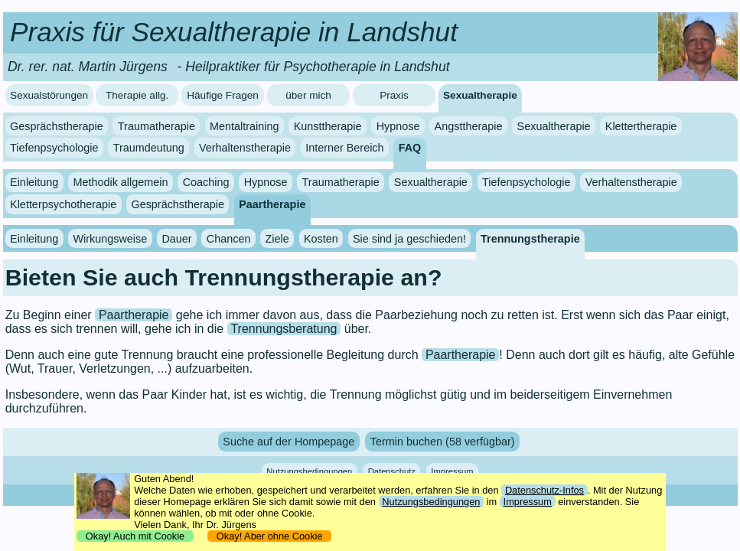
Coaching (206, 182)
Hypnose (398, 126)
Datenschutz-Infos (544, 490)
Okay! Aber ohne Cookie (269, 536)
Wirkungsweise (110, 239)
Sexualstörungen (49, 95)
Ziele (277, 239)
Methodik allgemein (120, 182)
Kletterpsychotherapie (63, 204)
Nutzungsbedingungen (309, 470)
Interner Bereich (344, 148)
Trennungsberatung (283, 328)
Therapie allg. (137, 95)
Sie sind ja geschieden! (409, 239)
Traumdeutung (148, 148)
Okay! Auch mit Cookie (135, 536)
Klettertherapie (641, 126)
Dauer (176, 239)
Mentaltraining (244, 126)
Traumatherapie (156, 126)
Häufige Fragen (223, 95)
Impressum (452, 470)
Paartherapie (272, 204)
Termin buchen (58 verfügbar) (442, 441)
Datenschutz (392, 470)
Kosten (321, 239)
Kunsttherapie (328, 126)
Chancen (229, 239)
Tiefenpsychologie (54, 148)
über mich (308, 95)
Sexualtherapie (480, 95)
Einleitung (34, 182)
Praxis (394, 95)
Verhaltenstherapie (245, 148)
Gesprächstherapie (56, 126)
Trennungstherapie (530, 239)
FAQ (410, 148)
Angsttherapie (469, 126)
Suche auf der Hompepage (288, 441)
